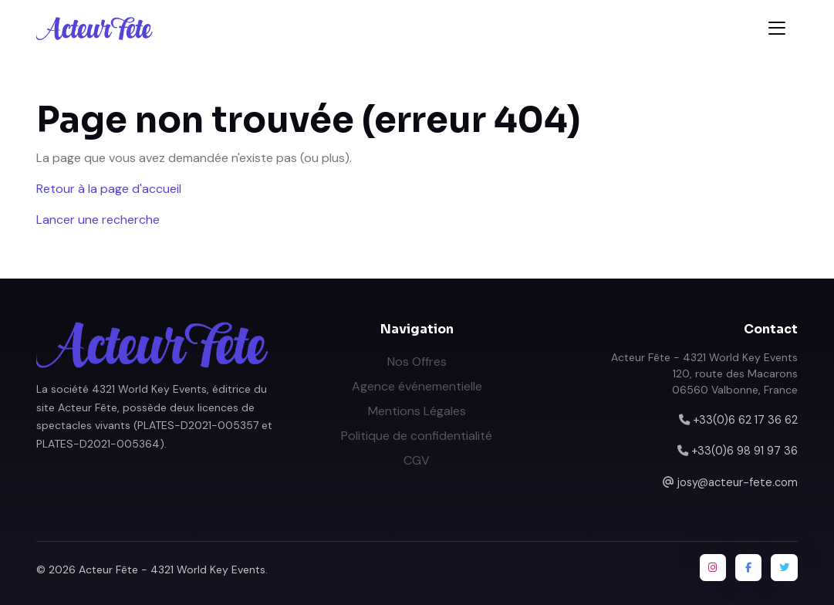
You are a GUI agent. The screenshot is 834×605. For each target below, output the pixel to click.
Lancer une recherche (98, 219)
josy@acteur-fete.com (737, 482)
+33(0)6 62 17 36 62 (745, 420)
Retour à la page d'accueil (108, 189)
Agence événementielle (417, 386)
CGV (416, 460)
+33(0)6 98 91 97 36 (744, 451)
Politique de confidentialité (416, 436)
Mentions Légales (417, 411)
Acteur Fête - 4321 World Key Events (172, 569)
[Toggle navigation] (776, 28)
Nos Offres (417, 361)
